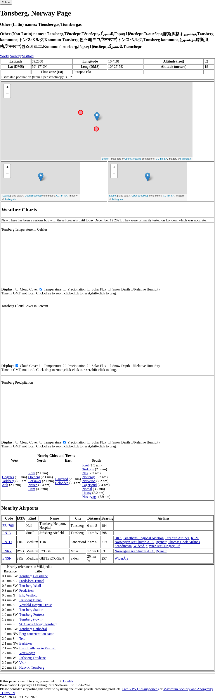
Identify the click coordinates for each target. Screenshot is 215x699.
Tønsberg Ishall (30, 586)
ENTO (7, 542)
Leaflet (105, 158)
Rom (31, 473)
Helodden (61, 483)
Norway (15, 56)
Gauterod (61, 479)
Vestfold (27, 56)
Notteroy (88, 477)
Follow (6, 2)
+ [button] (7, 87)
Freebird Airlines (177, 538)
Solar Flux (99, 289)
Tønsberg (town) (31, 619)
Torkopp (88, 469)
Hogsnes (8, 477)
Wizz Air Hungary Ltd (164, 546)
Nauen (33, 485)
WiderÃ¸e (140, 546)
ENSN (7, 558)
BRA (118, 538)
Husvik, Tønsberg (31, 667)
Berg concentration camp (36, 634)
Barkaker (34, 481)
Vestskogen (27, 653)
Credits (68, 681)
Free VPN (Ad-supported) (140, 689)
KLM (195, 538)
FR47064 (9, 525)
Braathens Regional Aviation (143, 538)
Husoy (87, 493)
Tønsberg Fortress (32, 614)
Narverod (88, 481)
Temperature (53, 289)
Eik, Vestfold (28, 595)
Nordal (87, 489)
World (4, 56)
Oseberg (34, 477)
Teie (22, 638)
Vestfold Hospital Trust (35, 605)
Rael (85, 465)
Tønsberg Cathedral (33, 629)
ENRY (7, 551)
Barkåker (25, 643)
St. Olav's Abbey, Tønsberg (38, 624)
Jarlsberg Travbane (32, 658)
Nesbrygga (89, 497)
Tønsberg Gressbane (33, 576)
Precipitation (76, 289)
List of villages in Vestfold (37, 648)
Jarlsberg (8, 481)
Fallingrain (185, 158)
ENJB (6, 533)
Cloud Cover (29, 289)
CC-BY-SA (161, 158)
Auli (5, 485)
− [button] (7, 94)
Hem (31, 489)
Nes (85, 473)
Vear (22, 662)
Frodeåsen (26, 590)
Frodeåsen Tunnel (31, 581)
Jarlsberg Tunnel (30, 600)
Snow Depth (121, 289)
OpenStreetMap (132, 158)
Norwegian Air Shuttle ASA (134, 542)
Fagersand (89, 485)
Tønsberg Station (31, 610)
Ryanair (161, 542)
